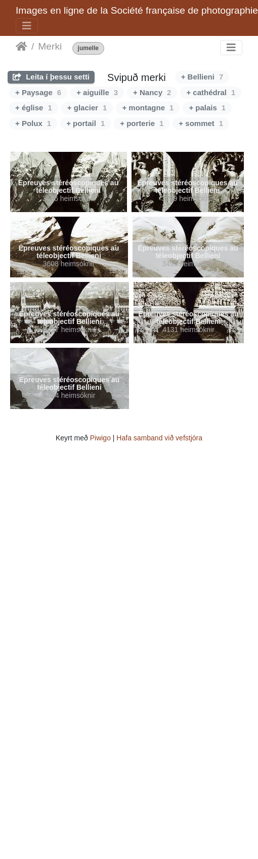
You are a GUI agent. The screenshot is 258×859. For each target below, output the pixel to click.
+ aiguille (97, 92)
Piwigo (100, 438)
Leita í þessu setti (51, 76)
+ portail (85, 123)
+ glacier (87, 107)
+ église (33, 107)
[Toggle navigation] (27, 25)
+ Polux (33, 123)
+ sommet (201, 123)
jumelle (88, 48)
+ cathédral (210, 92)
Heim (21, 46)
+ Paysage (38, 92)
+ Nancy (152, 92)
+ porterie (141, 123)
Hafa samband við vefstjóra (159, 438)
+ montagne (148, 107)
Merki (50, 46)
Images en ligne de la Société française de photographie (137, 10)
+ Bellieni (202, 76)
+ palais (207, 107)
